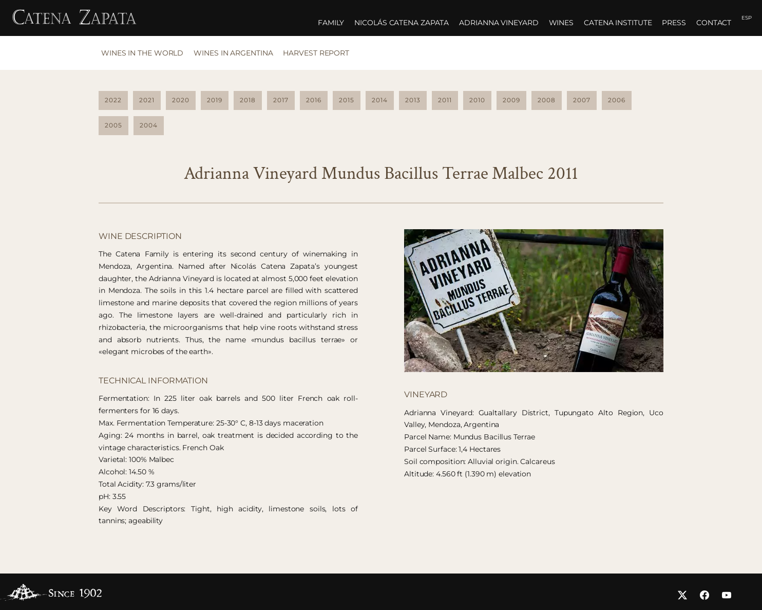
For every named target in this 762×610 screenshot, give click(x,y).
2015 (346, 100)
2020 (180, 100)
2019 (214, 100)
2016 (313, 100)
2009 (511, 100)
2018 (248, 100)
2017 (281, 100)
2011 (445, 100)
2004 (149, 125)
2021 (147, 100)
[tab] (144, 56)
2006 (616, 100)
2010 (477, 100)
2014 (380, 100)
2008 (547, 100)
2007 (581, 100)
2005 (113, 125)
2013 (413, 100)
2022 (113, 100)
